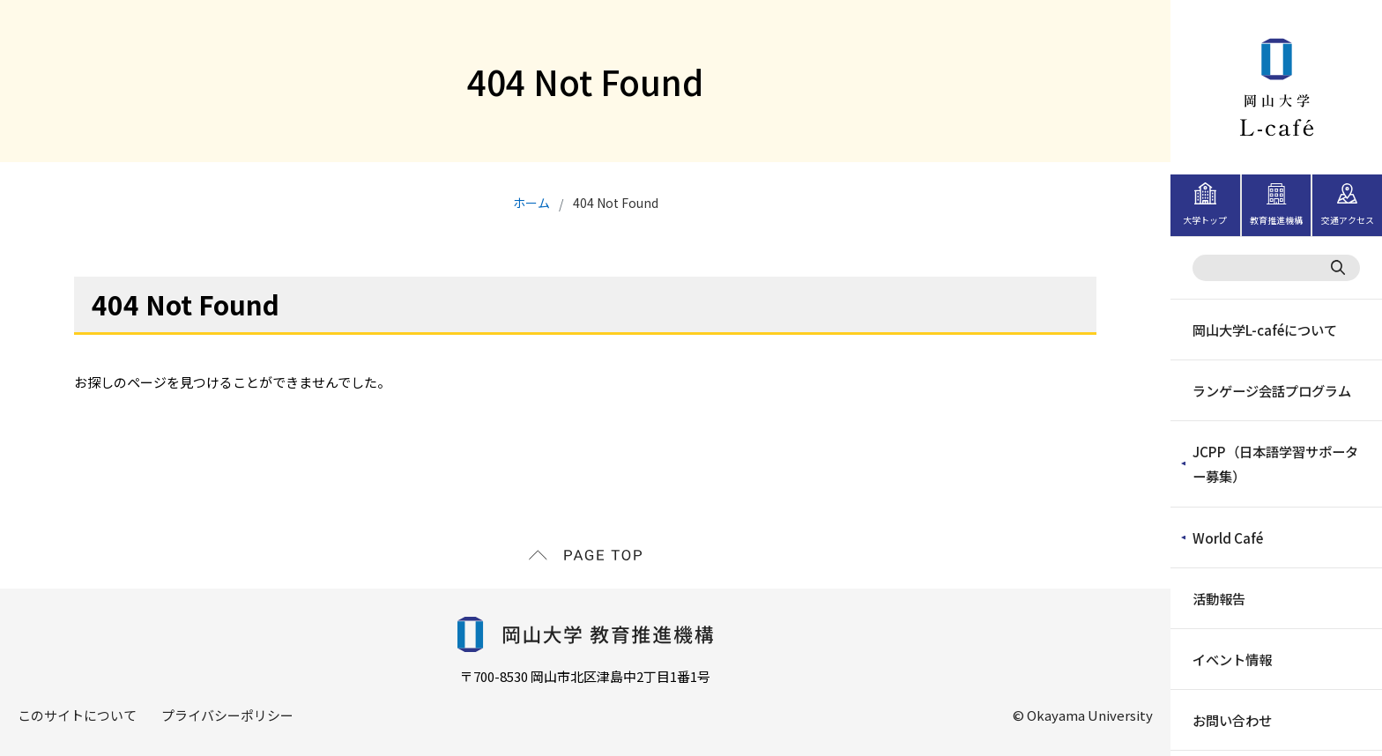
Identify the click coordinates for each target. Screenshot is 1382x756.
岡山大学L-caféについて (1264, 329)
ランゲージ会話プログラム (1271, 390)
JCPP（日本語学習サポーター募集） (1274, 463)
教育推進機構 (1276, 219)
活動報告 (1218, 597)
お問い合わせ (1231, 718)
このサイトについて (77, 715)
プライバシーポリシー (227, 715)
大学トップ (1205, 219)
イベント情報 (1231, 658)
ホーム (531, 202)
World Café (1226, 536)
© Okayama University (1083, 715)
